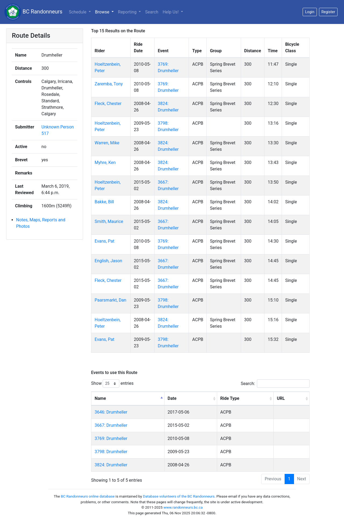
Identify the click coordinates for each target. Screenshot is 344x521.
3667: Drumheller (111, 425)
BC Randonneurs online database (87, 496)
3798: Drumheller (111, 451)
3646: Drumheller (111, 412)
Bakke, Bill (104, 201)
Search (151, 12)
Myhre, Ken (105, 162)
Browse (102, 12)
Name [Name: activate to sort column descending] (100, 398)
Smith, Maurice (109, 221)
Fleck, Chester (108, 103)
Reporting (128, 12)
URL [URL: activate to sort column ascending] (281, 398)
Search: (275, 383)
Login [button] (309, 12)
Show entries (112, 383)
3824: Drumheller (111, 464)
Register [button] (328, 12)
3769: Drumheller (111, 438)
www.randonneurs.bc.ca (183, 507)
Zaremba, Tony (109, 83)
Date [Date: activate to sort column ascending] (172, 398)
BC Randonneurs (33, 12)
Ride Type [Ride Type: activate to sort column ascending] (229, 398)
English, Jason (108, 260)
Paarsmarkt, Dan (110, 300)
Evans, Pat (104, 241)
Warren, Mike (107, 142)
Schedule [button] (78, 12)
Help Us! (171, 12)
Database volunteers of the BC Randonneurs (178, 496)
